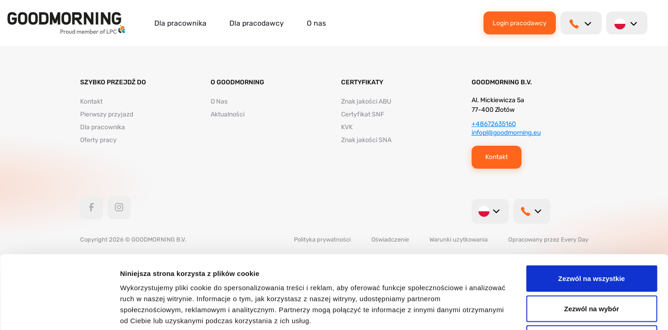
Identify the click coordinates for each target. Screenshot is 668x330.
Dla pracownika (180, 23)
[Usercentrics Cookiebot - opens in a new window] (59, 312)
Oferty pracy (98, 140)
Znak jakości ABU (366, 101)
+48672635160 (494, 124)
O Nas (219, 101)
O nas (316, 23)
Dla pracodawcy (256, 23)
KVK (347, 127)
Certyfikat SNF (362, 114)
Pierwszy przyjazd (106, 114)
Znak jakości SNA (366, 140)
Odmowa (591, 270)
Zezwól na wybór (591, 240)
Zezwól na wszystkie (591, 210)
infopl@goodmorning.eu (506, 133)
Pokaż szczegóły (488, 312)
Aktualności (227, 114)
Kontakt (91, 101)
